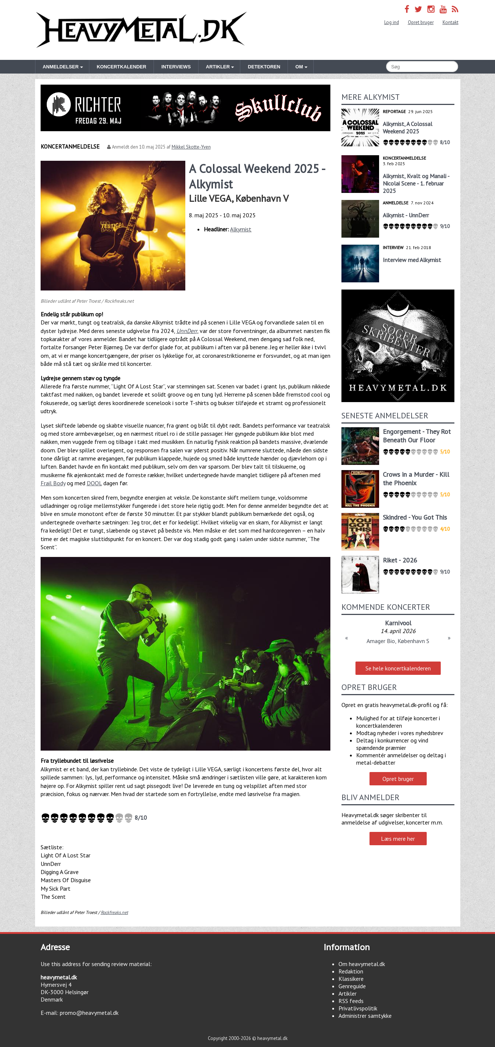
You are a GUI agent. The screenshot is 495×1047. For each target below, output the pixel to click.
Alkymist (240, 229)
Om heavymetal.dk (361, 964)
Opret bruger (421, 22)
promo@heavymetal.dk (89, 1012)
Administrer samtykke (365, 1015)
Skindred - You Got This (415, 517)
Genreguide (352, 986)
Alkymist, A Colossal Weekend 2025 (407, 127)
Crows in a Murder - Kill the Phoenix (416, 478)
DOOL (94, 483)
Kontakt (450, 22)
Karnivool (398, 623)
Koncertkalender (121, 66)
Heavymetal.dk (141, 30)
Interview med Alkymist (412, 260)
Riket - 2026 (400, 560)
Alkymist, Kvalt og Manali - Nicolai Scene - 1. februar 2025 (416, 183)
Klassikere (351, 978)
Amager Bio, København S (398, 641)
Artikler (347, 993)
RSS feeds (351, 1000)
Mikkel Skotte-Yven (191, 147)
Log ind (391, 22)
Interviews (175, 66)
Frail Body (53, 483)
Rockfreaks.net (114, 912)
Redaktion (350, 971)
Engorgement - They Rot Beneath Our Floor (417, 435)
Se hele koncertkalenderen (398, 668)
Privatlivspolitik (357, 1008)
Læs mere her (398, 838)
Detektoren (264, 66)
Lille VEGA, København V (239, 198)
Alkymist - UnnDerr (406, 215)
